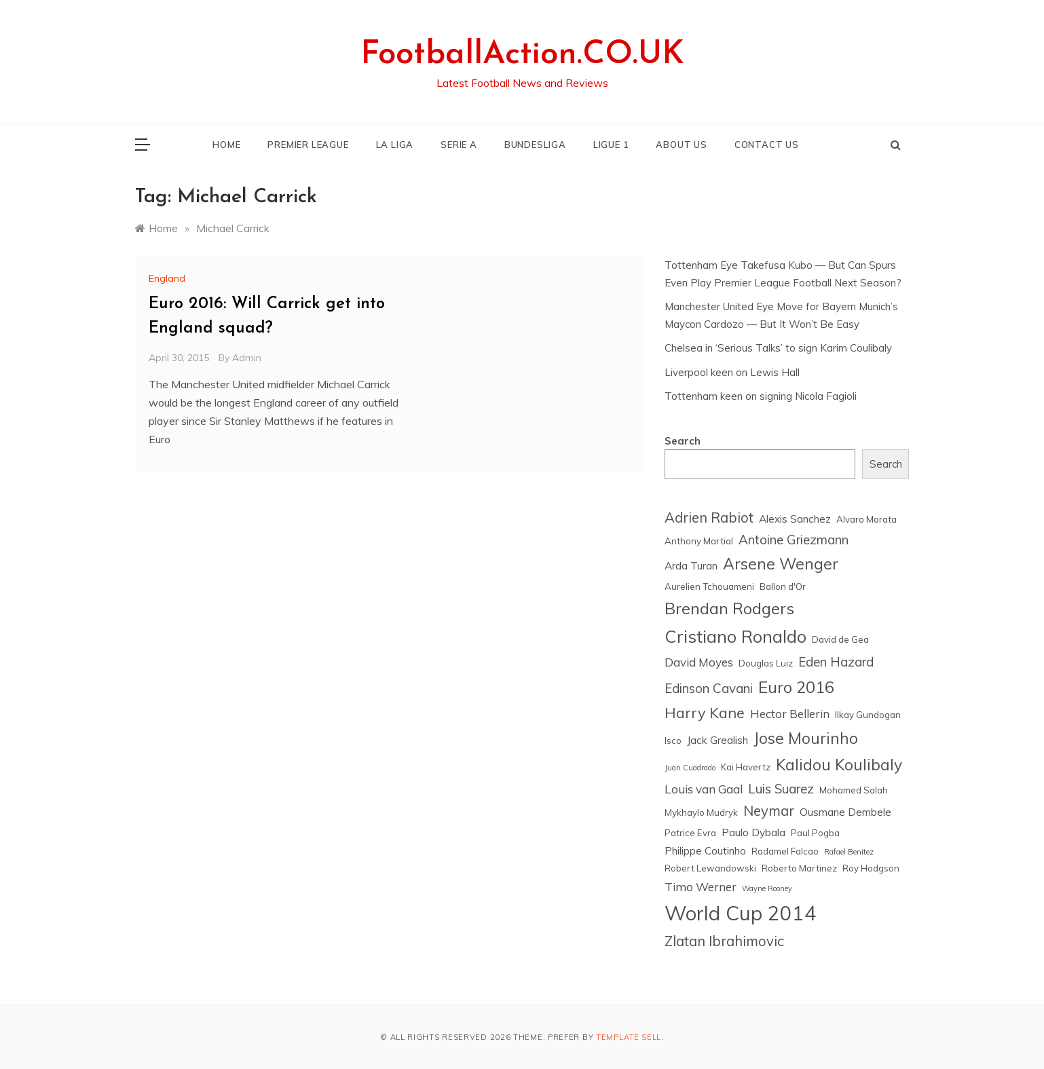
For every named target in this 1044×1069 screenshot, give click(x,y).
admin (246, 358)
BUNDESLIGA (535, 144)
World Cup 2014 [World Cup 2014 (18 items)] (741, 913)
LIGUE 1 (611, 144)
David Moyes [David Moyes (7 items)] (699, 662)
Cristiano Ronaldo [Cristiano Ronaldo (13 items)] (735, 636)
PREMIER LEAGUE (307, 144)
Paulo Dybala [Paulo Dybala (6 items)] (753, 832)
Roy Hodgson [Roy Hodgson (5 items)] (870, 868)
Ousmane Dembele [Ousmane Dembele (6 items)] (845, 812)
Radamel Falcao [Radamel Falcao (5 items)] (785, 851)
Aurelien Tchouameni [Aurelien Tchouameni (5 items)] (709, 586)
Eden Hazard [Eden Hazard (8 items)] (836, 662)
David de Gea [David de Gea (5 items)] (840, 639)
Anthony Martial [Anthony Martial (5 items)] (699, 541)
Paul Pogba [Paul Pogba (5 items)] (815, 832)
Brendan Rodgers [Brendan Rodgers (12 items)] (729, 608)
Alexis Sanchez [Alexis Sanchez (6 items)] (795, 518)
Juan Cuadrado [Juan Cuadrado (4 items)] (690, 767)
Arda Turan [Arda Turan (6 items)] (691, 565)
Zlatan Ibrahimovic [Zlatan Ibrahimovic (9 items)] (724, 941)
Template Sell (628, 1037)
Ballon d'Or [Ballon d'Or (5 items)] (783, 586)
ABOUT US (681, 144)
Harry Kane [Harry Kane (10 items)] (705, 712)
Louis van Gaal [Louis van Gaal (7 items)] (704, 789)
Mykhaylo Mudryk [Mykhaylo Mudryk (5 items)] (701, 812)
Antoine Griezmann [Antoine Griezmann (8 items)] (794, 539)
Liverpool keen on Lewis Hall (732, 372)
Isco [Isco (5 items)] (673, 740)
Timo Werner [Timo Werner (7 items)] (701, 887)
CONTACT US (766, 144)
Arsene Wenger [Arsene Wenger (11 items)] (780, 564)
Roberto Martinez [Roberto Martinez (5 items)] (799, 868)
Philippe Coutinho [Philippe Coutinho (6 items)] (705, 850)
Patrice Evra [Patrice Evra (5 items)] (690, 832)
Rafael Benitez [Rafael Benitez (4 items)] (849, 852)
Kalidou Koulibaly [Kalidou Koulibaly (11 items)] (839, 764)
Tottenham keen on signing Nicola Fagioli (761, 396)
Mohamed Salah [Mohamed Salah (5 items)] (853, 790)
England (167, 278)
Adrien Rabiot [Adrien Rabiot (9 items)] (709, 517)
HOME (226, 144)
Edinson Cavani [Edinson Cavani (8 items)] (709, 688)
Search (683, 440)
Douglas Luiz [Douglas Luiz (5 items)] (766, 663)
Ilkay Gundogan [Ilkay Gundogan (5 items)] (868, 714)
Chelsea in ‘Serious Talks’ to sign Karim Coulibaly (778, 347)
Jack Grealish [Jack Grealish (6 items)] (717, 740)
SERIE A (459, 144)
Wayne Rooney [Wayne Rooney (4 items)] (767, 888)
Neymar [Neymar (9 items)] (768, 810)
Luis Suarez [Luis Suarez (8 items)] (781, 789)
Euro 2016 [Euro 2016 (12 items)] (796, 687)
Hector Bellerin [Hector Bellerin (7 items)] (789, 714)
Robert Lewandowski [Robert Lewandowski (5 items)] (710, 868)
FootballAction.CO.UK (522, 55)
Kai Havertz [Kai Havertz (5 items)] (745, 767)
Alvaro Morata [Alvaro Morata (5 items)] (866, 519)
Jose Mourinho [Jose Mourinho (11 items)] (805, 738)
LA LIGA (395, 144)
